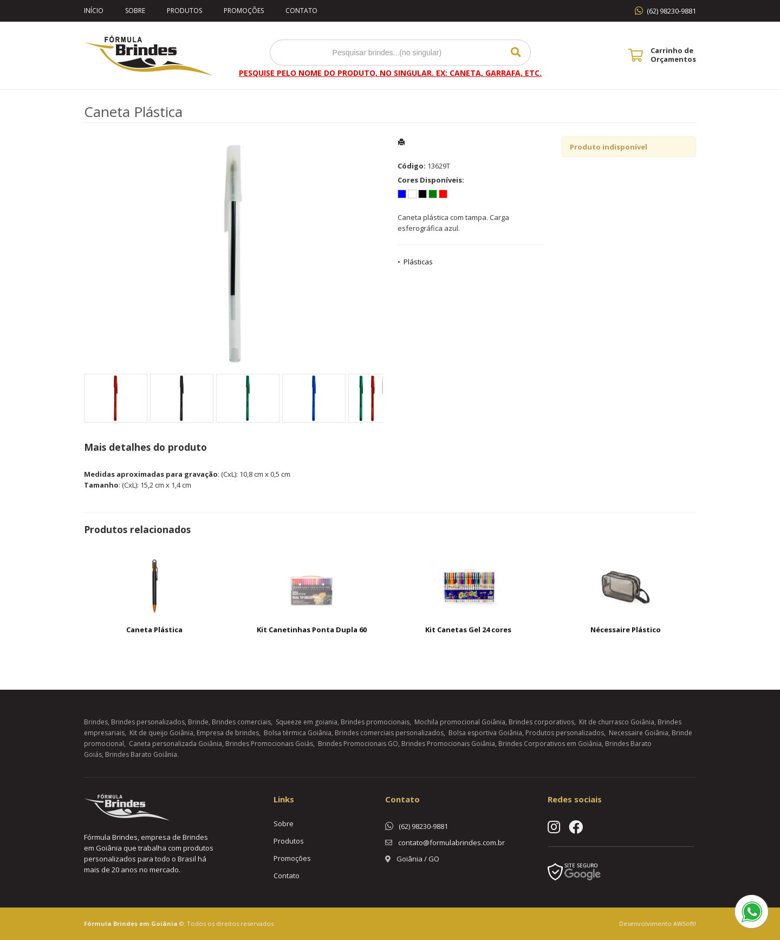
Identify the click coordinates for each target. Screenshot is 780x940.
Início (93, 10)
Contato (301, 10)
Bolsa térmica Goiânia (298, 732)
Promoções (244, 10)
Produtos (184, 10)
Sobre (135, 10)
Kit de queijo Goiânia (161, 732)
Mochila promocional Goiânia (459, 722)
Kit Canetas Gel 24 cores (468, 629)
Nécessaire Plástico (625, 629)
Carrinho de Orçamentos (673, 54)
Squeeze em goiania (306, 722)
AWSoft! (684, 923)
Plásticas (418, 262)
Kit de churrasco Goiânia (616, 722)
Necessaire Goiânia (638, 732)
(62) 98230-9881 (671, 11)
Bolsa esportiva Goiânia (485, 732)
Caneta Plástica (154, 629)
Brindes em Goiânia (145, 923)
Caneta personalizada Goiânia (175, 743)
